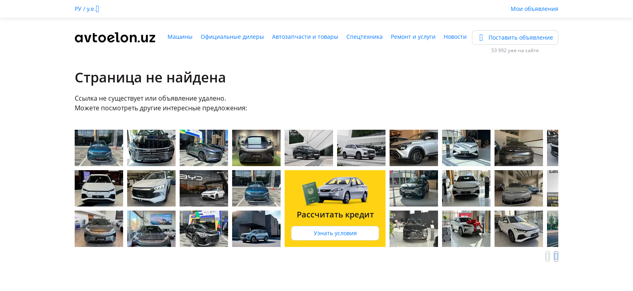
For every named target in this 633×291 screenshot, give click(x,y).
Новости (455, 36)
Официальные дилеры (232, 36)
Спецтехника (364, 36)
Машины (180, 36)
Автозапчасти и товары (305, 36)
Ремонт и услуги (413, 36)
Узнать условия (335, 233)
